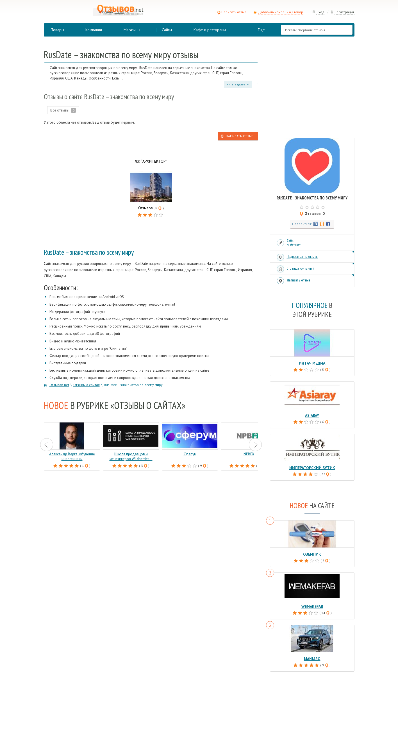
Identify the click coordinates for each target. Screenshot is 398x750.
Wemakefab (312, 605)
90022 (119, 12)
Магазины (132, 29)
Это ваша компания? (300, 268)
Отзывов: (106, 12)
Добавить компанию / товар (280, 12)
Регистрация (342, 12)
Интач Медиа (312, 363)
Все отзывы (63, 110)
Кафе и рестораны (210, 29)
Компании (93, 29)
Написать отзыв (231, 12)
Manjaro (312, 657)
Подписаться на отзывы (302, 256)
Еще (261, 29)
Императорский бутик (312, 467)
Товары (57, 29)
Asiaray (312, 415)
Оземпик (312, 553)
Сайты (167, 29)
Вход (318, 12)
